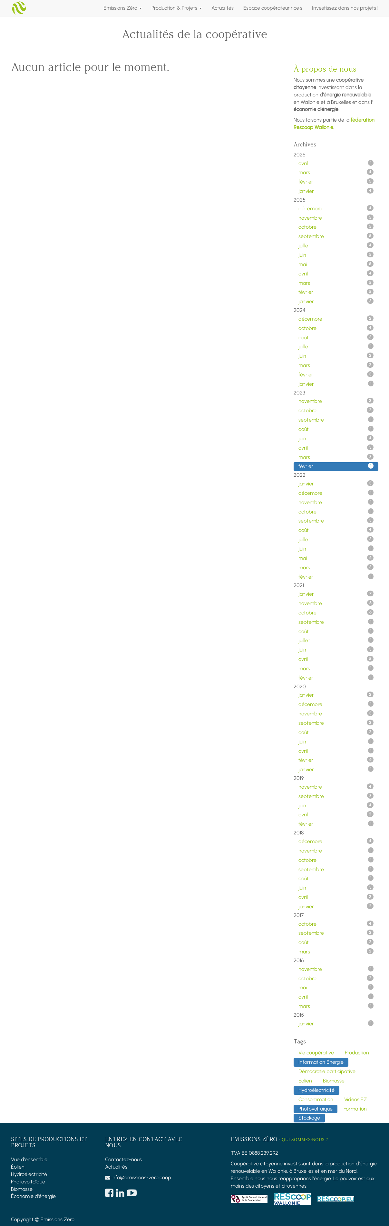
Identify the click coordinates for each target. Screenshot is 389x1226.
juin (336, 255)
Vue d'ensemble (29, 1159)
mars (336, 172)
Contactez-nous (123, 1159)
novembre (336, 217)
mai (336, 264)
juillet (336, 245)
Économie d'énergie (33, 1196)
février (336, 181)
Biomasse (22, 1189)
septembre (336, 236)
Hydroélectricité (29, 1174)
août (336, 337)
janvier (336, 191)
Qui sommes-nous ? (305, 1139)
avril (336, 163)
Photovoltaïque (28, 1182)
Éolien (17, 1167)
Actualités (116, 1167)
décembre (336, 208)
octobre (336, 227)
